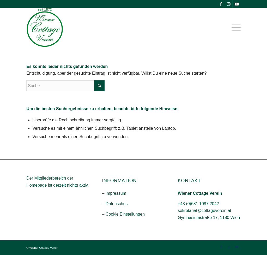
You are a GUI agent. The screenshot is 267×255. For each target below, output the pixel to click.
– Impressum (114, 193)
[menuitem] (234, 27)
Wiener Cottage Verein (43, 247)
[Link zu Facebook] (221, 4)
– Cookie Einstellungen (123, 214)
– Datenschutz (115, 203)
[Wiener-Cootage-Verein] (44, 27)
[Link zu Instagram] (229, 4)
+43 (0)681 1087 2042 (198, 203)
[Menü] (234, 27)
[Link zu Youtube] (237, 4)
